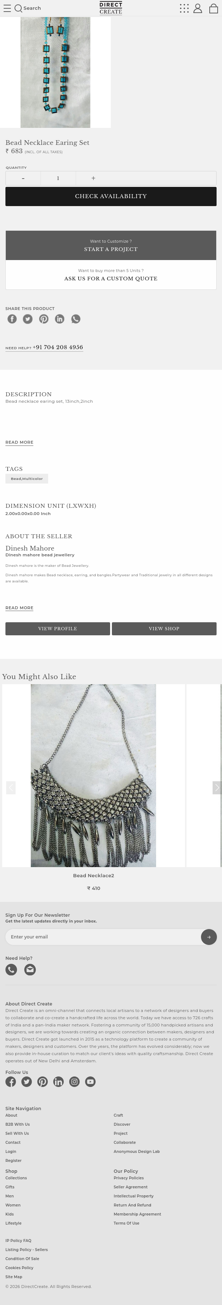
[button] (217, 788)
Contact (13, 1142)
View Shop (164, 628)
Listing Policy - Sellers (26, 1249)
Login (10, 1151)
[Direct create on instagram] (75, 1081)
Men (9, 1196)
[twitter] (27, 318)
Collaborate (125, 1142)
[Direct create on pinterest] (43, 1081)
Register (13, 1160)
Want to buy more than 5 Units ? (111, 275)
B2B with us (17, 1124)
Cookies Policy (19, 1268)
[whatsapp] (75, 318)
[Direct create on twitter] (27, 1081)
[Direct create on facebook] (11, 1081)
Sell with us (17, 1133)
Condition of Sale (22, 1258)
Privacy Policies (129, 1178)
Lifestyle (13, 1223)
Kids (9, 1214)
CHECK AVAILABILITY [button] (111, 196)
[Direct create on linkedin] (59, 1081)
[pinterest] (43, 318)
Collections (16, 1178)
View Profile (58, 628)
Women (13, 1205)
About (11, 1115)
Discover (122, 1124)
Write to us (30, 968)
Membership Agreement (137, 1214)
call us (11, 968)
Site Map (13, 1277)
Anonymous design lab (137, 1151)
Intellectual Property (134, 1196)
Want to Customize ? (111, 246)
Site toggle (7, 8)
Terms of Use (126, 1223)
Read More (19, 442)
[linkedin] (59, 318)
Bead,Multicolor (27, 478)
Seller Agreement (131, 1187)
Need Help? (44, 347)
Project (120, 1133)
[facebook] (11, 318)
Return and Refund (132, 1205)
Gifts (9, 1187)
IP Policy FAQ (18, 1240)
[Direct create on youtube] (91, 1081)
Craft (118, 1115)
